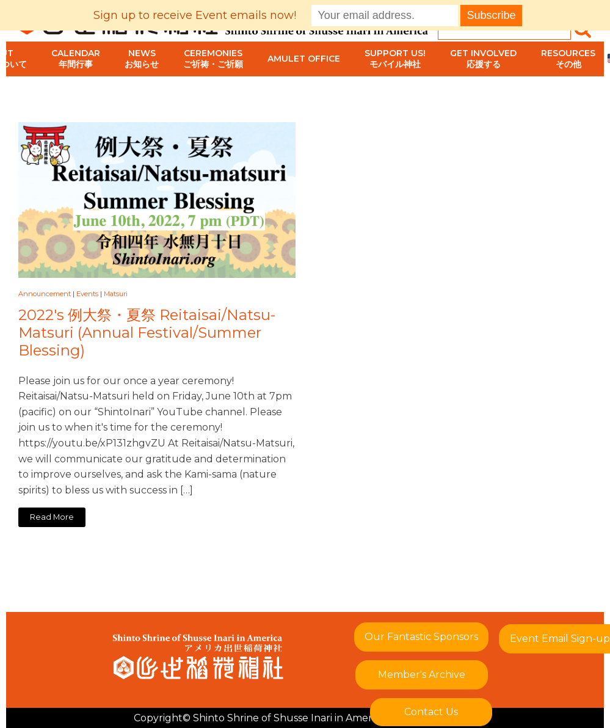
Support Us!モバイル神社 (395, 59)
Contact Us (431, 712)
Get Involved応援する (483, 59)
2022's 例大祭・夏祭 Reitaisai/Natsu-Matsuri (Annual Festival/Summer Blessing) (146, 333)
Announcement (44, 293)
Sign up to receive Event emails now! (194, 15)
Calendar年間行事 (75, 59)
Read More (52, 517)
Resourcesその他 (568, 59)
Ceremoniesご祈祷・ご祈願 (213, 59)
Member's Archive (421, 674)
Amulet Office (303, 58)
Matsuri (116, 293)
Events (87, 293)
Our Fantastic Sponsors (421, 636)
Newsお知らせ (142, 59)
